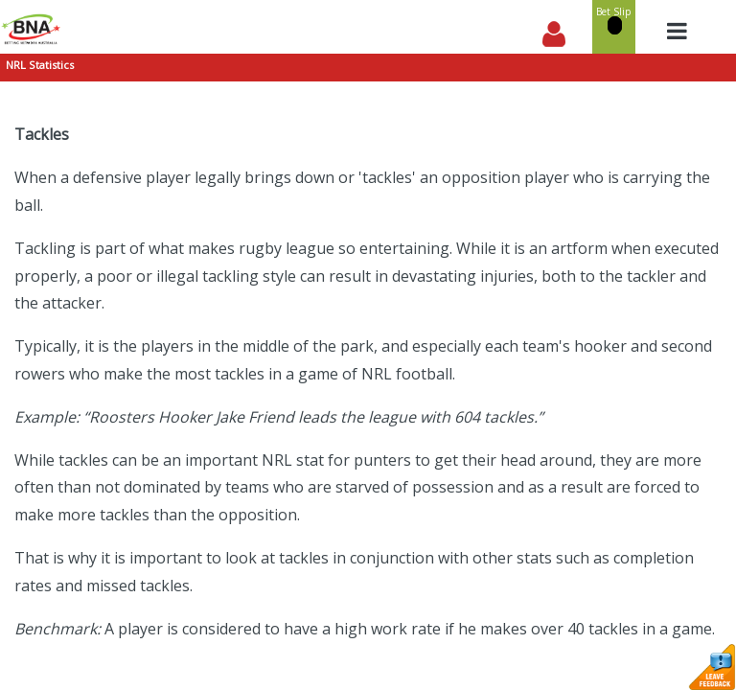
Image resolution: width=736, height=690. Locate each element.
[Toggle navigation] (677, 30)
